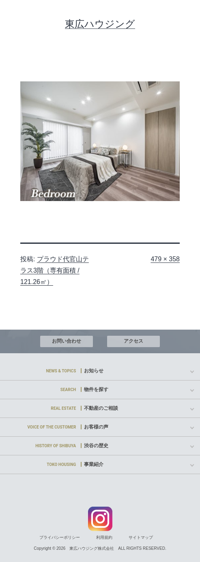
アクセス (133, 341)
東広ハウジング (100, 24)
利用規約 (104, 537)
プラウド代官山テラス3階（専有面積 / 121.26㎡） (54, 270)
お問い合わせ (66, 341)
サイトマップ (141, 537)
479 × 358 (165, 259)
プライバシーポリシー (59, 537)
